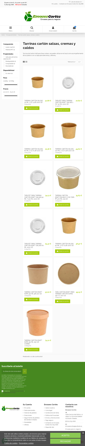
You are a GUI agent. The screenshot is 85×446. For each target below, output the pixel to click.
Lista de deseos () (75, 2)
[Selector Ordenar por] (71, 61)
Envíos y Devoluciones (52, 418)
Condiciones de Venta (52, 413)
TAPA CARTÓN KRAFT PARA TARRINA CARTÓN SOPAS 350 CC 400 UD (64, 294)
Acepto (65, 435)
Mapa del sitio (49, 427)
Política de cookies (11, 443)
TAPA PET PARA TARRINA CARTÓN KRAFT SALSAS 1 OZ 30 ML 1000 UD (64, 102)
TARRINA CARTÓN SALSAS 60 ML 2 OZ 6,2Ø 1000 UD (33, 150)
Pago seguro (49, 420)
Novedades (27, 422)
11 (79, 62)
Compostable (10, 63)
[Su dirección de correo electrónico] (12, 371)
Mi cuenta (55, 4)
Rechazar (65, 441)
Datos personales (29, 410)
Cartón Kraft (10, 47)
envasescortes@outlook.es (73, 426)
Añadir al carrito (32, 108)
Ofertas (26, 425)
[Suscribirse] (25, 371)
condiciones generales (17, 391)
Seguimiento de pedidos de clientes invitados (32, 419)
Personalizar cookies (26, 443)
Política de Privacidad (52, 415)
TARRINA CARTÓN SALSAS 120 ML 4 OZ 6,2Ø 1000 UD (64, 150)
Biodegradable (11, 61)
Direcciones (28, 415)
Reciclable (9, 66)
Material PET (10, 49)
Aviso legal (48, 410)
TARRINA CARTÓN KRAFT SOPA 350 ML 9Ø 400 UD (33, 293)
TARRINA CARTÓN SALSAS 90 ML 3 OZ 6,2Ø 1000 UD (64, 244)
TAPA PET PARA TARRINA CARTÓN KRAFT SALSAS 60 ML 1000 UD (34, 245)
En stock (9, 73)
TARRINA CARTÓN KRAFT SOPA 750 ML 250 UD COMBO (33, 342)
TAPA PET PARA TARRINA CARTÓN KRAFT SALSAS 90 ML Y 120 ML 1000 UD (34, 197)
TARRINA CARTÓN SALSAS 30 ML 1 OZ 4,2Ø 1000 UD (33, 101)
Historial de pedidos (30, 413)
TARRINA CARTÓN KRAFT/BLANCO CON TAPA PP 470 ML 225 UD (64, 197)
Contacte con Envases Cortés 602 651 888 (71, 4)
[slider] (17, 84)
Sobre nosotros (50, 408)
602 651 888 (10, 4)
